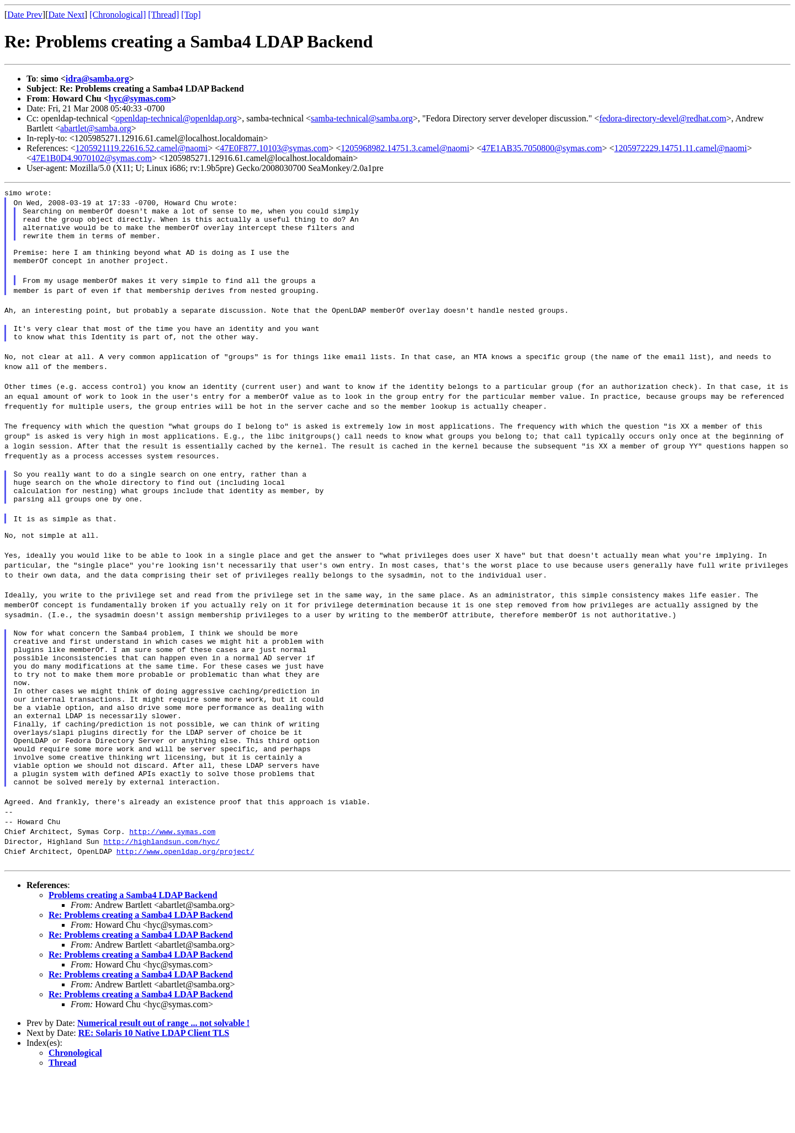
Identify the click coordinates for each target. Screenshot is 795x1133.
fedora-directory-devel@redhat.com (662, 118)
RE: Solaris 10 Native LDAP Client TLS (154, 1089)
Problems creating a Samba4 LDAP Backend (133, 951)
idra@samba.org (97, 78)
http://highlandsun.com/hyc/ (161, 897)
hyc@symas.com (140, 98)
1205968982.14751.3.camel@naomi (405, 148)
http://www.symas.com (172, 887)
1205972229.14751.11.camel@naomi (680, 148)
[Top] (190, 14)
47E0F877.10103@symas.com (274, 148)
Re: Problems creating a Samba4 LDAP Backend (141, 971)
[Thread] (163, 14)
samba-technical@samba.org (362, 118)
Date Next (66, 14)
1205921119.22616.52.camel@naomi (142, 148)
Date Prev (25, 14)
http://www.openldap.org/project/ (185, 907)
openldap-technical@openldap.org (176, 118)
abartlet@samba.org (95, 128)
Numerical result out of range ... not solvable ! (163, 1079)
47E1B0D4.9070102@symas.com (91, 158)
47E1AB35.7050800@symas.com (541, 148)
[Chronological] (117, 14)
